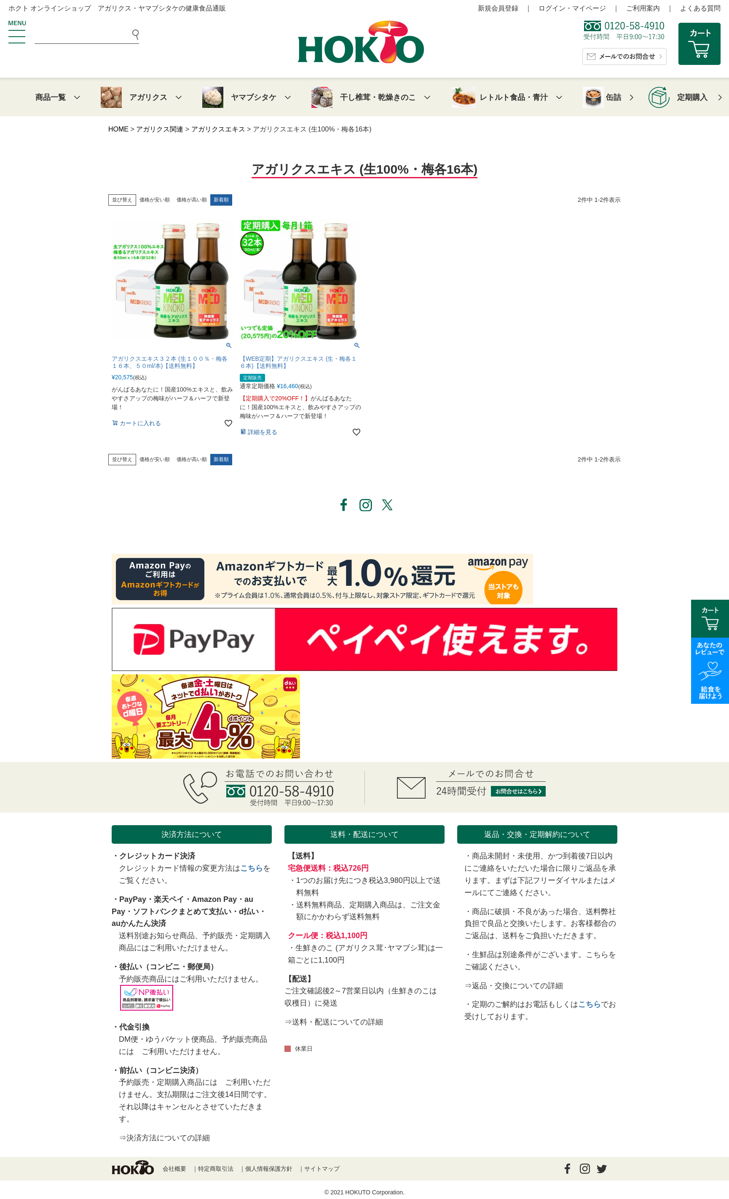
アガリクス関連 (159, 129)
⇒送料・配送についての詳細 (333, 1022)
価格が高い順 (192, 200)
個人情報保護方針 (268, 1168)
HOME (118, 129)
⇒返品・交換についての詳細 (513, 986)
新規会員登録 (498, 8)
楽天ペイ (169, 899)
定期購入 (692, 97)
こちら (251, 868)
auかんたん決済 (139, 923)
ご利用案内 (643, 8)
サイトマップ (322, 1168)
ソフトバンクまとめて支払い (182, 911)
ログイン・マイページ (572, 8)
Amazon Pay (214, 899)
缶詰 (613, 97)
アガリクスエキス (218, 129)
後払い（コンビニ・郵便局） (168, 967)
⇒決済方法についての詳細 (164, 1138)
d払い (249, 911)
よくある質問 (700, 8)
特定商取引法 (215, 1168)
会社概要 (174, 1168)
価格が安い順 (154, 200)
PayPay (132, 899)
